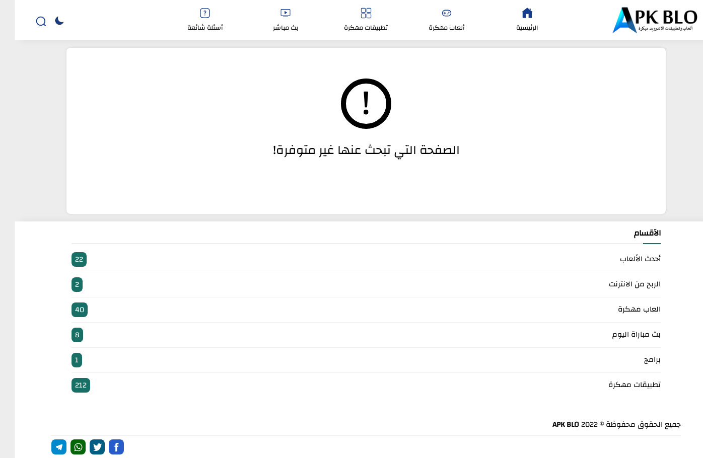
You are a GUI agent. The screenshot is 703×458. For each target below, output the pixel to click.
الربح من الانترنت (351, 284)
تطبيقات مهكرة (351, 20)
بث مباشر (271, 20)
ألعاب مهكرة (432, 20)
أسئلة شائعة (190, 20)
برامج (351, 360)
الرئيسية (512, 20)
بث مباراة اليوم (351, 335)
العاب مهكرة (351, 309)
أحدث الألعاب (351, 259)
